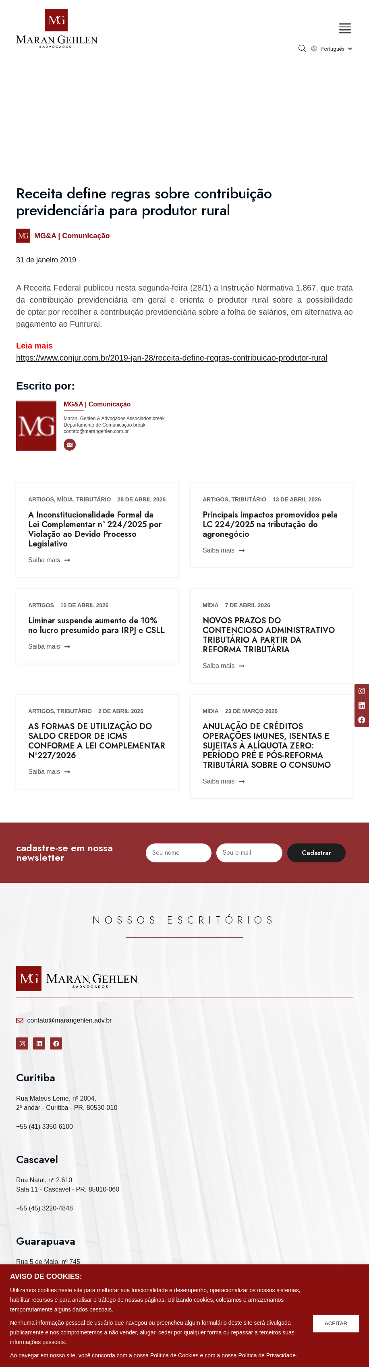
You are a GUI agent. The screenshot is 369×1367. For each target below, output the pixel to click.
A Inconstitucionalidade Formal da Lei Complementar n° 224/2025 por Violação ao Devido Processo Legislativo (95, 529)
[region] (184, 1315)
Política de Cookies (174, 1355)
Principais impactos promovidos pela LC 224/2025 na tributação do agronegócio (270, 524)
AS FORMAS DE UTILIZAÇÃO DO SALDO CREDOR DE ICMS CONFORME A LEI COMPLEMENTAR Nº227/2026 (96, 741)
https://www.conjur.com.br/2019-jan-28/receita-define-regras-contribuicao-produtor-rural (172, 357)
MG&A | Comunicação (72, 236)
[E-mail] (70, 445)
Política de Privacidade (267, 1355)
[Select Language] (336, 48)
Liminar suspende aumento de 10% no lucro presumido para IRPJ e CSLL (96, 625)
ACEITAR (335, 1323)
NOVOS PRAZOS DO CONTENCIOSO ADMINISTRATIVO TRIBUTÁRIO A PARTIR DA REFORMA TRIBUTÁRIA (269, 635)
